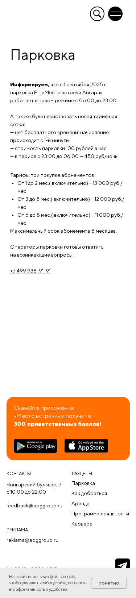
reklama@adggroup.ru (32, 540)
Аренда (80, 503)
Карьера (81, 524)
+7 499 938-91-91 (30, 271)
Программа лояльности (100, 513)
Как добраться (89, 493)
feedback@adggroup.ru (34, 505)
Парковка (83, 483)
